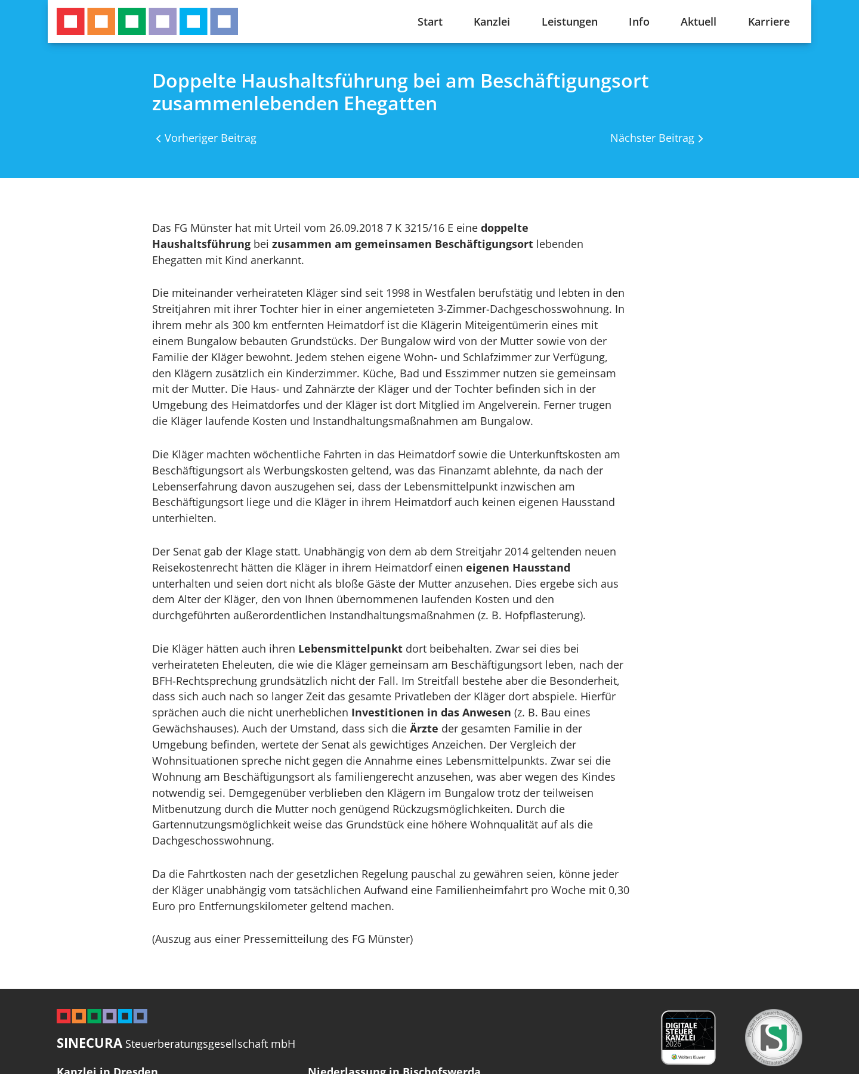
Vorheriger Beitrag (211, 138)
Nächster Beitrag (652, 138)
